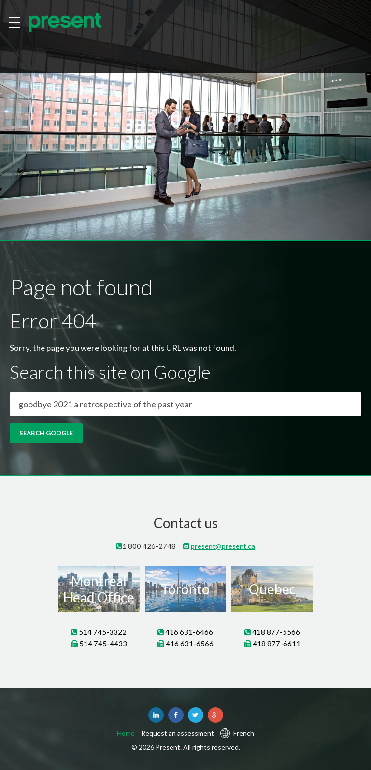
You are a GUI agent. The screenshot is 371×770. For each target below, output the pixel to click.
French (243, 733)
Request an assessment (177, 733)
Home (126, 733)
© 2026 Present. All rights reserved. (185, 747)
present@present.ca (223, 546)
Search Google (46, 433)
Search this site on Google (110, 372)
